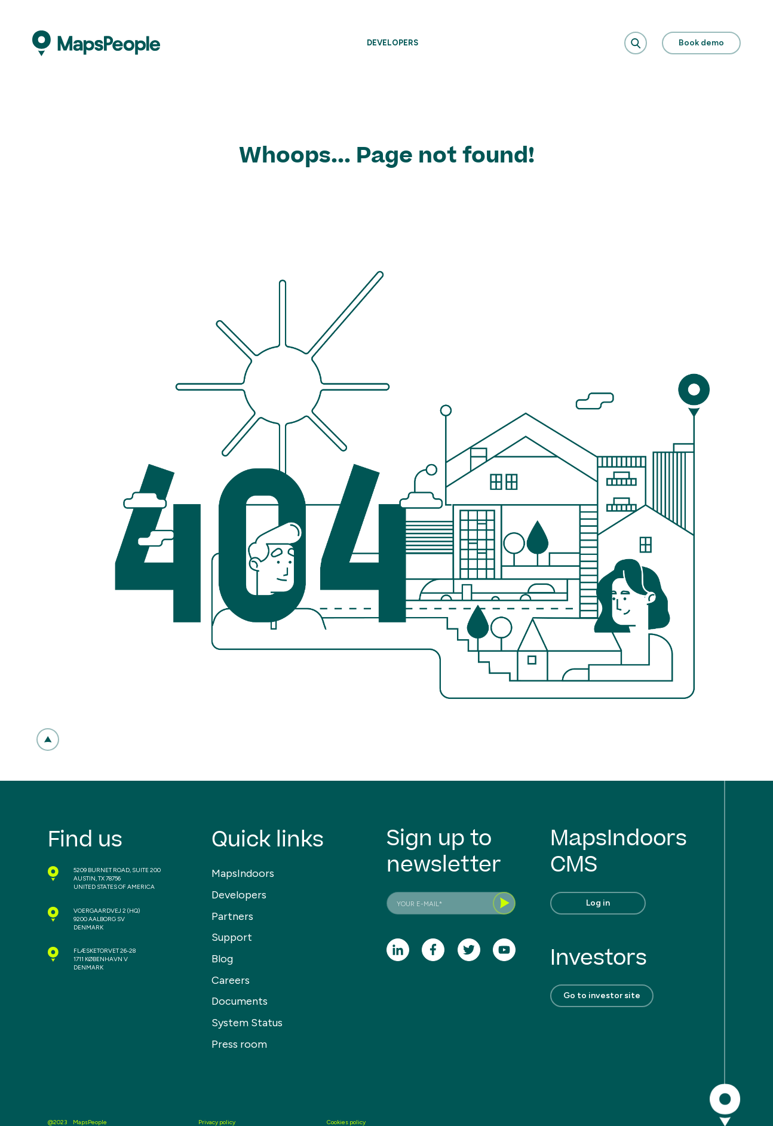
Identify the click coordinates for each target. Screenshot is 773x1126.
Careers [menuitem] (230, 980)
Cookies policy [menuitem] (346, 1122)
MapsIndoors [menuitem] (242, 873)
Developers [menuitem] (238, 894)
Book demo (701, 43)
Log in (598, 903)
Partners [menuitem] (232, 916)
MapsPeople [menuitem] (90, 1122)
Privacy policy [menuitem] (216, 1122)
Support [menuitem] (231, 937)
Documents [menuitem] (239, 1001)
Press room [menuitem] (239, 1044)
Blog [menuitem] (222, 958)
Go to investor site (601, 995)
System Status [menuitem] (247, 1022)
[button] (47, 739)
